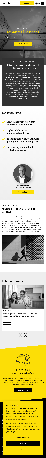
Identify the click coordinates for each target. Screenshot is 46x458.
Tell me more (23, 44)
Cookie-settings (23, 437)
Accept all (23, 443)
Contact (26, 3)
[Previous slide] (21, 335)
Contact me (23, 192)
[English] (37, 3)
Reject (23, 449)
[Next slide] (25, 335)
